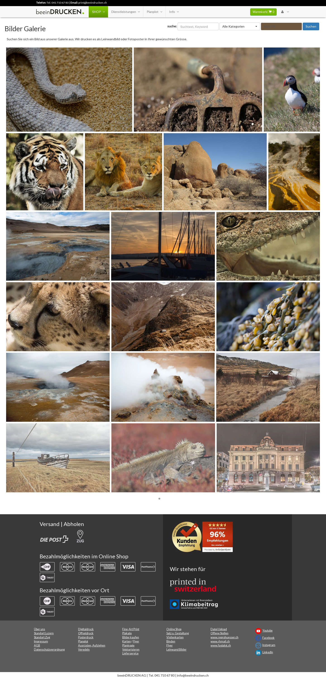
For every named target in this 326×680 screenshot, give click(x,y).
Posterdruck (85, 637)
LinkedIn (267, 652)
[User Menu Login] (285, 11)
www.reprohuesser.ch (224, 637)
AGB (37, 645)
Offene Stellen (219, 633)
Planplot (154, 11)
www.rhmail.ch (220, 641)
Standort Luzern (44, 633)
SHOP (98, 11)
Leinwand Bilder (176, 649)
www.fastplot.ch (221, 645)
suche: (172, 26)
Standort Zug (42, 637)
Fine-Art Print (130, 629)
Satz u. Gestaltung (177, 633)
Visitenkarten (175, 637)
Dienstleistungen (125, 11)
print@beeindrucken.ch (92, 2)
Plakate (127, 633)
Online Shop (173, 629)
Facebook (268, 638)
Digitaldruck (86, 629)
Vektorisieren (130, 649)
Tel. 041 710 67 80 (58, 2)
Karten (126, 641)
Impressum (41, 641)
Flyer (136, 641)
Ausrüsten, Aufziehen (91, 645)
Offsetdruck (85, 633)
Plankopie (128, 645)
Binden (170, 641)
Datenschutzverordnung (49, 649)
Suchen (311, 26)
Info (174, 11)
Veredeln (84, 649)
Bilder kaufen (130, 637)
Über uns (39, 629)
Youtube (267, 630)
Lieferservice (130, 653)
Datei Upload (219, 629)
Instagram (268, 645)
